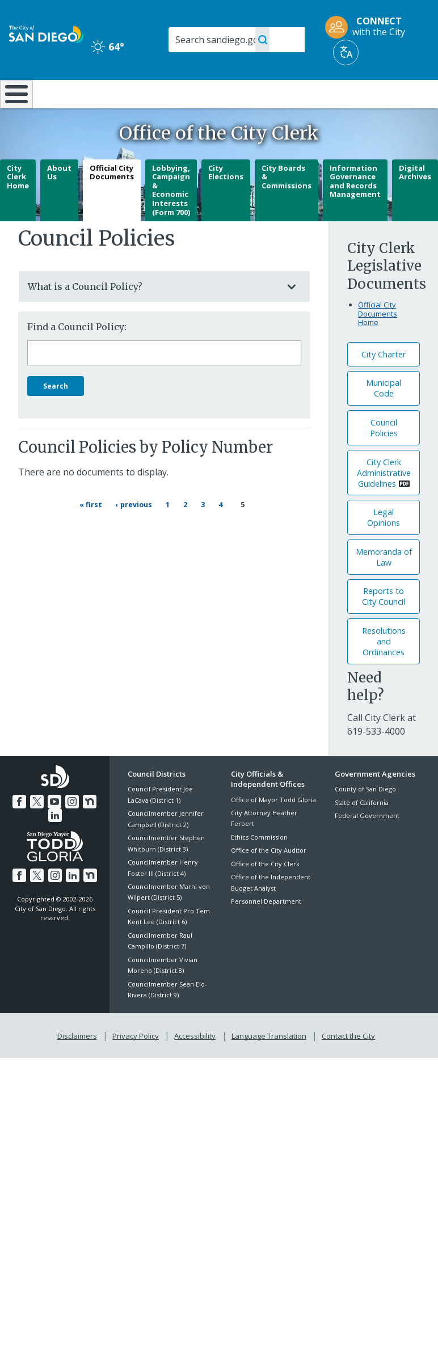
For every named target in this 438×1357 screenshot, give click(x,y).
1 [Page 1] (176, 533)
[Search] (237, 39)
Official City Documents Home (377, 343)
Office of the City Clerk (265, 893)
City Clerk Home (18, 206)
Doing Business (193, 98)
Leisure (62, 93)
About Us (59, 202)
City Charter (383, 384)
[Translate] (346, 52)
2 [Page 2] (193, 533)
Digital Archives (415, 202)
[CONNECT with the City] (369, 27)
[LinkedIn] (55, 843)
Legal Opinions (383, 547)
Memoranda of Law (384, 587)
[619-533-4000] (376, 761)
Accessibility (195, 1064)
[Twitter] (37, 830)
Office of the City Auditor (268, 880)
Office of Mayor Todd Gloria (273, 829)
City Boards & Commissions (286, 206)
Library (259, 93)
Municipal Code (383, 418)
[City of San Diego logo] (46, 33)
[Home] (14, 109)
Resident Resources (129, 98)
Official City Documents (112, 202)
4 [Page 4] (229, 533)
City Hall (402, 93)
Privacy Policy (136, 1064)
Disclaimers (79, 1064)
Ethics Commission (259, 867)
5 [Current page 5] (244, 534)
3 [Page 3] (211, 533)
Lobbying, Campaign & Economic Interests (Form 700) (171, 219)
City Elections (225, 202)
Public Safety (330, 98)
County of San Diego (365, 819)
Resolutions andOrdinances (384, 671)
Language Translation (267, 1064)
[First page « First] (95, 534)
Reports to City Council (383, 626)
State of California (362, 832)
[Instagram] (71, 830)
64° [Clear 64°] (107, 46)
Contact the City (346, 1064)
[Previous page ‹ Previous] (138, 534)
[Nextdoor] (88, 830)
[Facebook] (21, 830)
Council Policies (384, 458)
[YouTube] (54, 830)
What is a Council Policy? (153, 316)
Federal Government (367, 845)
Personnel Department (266, 931)
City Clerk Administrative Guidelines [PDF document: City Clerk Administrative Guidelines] (384, 502)
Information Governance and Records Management (355, 210)
